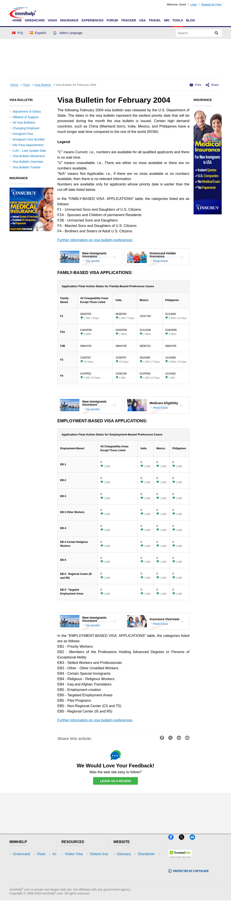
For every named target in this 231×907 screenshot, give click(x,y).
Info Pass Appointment (28, 145)
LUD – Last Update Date (29, 150)
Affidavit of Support (26, 117)
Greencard (35, 20)
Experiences (92, 20)
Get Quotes (93, 261)
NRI (166, 20)
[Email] (194, 842)
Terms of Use (127, 874)
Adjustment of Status (27, 111)
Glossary (124, 854)
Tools (177, 20)
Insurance (69, 20)
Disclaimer (125, 861)
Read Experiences (79, 867)
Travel (155, 20)
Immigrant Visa (23, 133)
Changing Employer (26, 128)
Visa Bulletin (43, 84)
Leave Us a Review (115, 781)
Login (194, 4)
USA (142, 20)
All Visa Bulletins (24, 122)
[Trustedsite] (180, 861)
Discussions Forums (81, 874)
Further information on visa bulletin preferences (94, 240)
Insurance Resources (82, 880)
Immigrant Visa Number (29, 139)
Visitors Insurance (79, 861)
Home (17, 20)
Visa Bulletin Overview (28, 161)
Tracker (128, 20)
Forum (112, 20)
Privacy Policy (128, 867)
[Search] (216, 33)
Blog (190, 20)
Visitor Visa (74, 854)
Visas (52, 20)
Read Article (160, 261)
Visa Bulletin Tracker (27, 167)
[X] (184, 842)
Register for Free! (211, 4)
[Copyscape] (188, 874)
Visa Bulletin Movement (29, 156)
